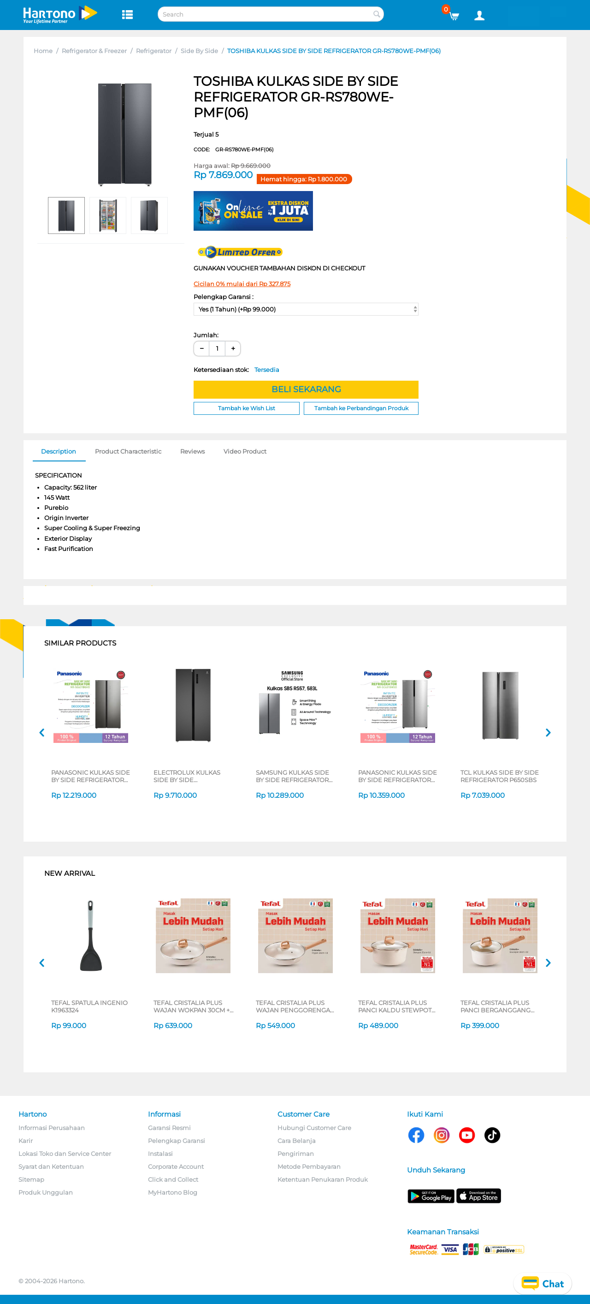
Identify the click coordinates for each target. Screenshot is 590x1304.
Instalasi (160, 1153)
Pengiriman (295, 1153)
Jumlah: (206, 335)
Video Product (245, 451)
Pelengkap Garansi (176, 1140)
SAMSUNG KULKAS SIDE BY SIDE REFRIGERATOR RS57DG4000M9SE (292, 776)
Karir (25, 1140)
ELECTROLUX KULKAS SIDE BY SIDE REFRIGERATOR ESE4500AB (186, 776)
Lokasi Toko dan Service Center (64, 1153)
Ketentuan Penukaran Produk (322, 1179)
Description (58, 451)
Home (43, 50)
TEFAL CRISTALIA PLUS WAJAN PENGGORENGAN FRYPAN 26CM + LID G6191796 (295, 1006)
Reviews (192, 451)
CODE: (234, 149)
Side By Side (199, 50)
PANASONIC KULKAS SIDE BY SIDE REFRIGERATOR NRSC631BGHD (90, 776)
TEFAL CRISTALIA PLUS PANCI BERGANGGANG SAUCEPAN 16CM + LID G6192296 (495, 1006)
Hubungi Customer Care (314, 1127)
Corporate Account (176, 1166)
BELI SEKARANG (306, 389)
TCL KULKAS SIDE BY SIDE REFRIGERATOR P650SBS (499, 776)
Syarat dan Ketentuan (51, 1166)
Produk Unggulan (45, 1192)
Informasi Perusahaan (51, 1127)
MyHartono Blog (172, 1192)
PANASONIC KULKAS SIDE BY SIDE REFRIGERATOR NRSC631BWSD (397, 776)
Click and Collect (173, 1179)
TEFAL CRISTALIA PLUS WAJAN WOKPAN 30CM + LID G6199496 (191, 1006)
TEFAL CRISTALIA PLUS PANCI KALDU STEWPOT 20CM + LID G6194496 (394, 1006)
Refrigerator (153, 50)
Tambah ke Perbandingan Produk (361, 408)
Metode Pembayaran (309, 1166)
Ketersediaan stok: (236, 369)
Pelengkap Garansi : (224, 296)
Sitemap (31, 1179)
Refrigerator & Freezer (94, 50)
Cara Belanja (296, 1140)
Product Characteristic (128, 451)
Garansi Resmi (169, 1127)
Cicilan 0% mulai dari (242, 283)
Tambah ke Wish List (246, 408)
